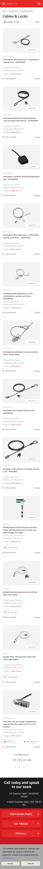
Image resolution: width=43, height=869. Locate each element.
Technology (13, 11)
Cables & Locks (16, 74)
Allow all (30, 864)
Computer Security (26, 11)
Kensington (7, 56)
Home (4, 11)
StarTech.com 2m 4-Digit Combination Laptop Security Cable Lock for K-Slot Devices (19, 724)
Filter (37, 22)
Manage (10, 864)
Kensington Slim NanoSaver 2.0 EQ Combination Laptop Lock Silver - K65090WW (18, 296)
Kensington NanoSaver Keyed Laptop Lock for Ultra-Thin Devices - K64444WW (20, 119)
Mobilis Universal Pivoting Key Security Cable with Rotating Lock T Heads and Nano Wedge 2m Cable (20, 530)
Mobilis (6, 524)
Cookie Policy (8, 858)
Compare (35, 78)
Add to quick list (9, 78)
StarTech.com (8, 718)
